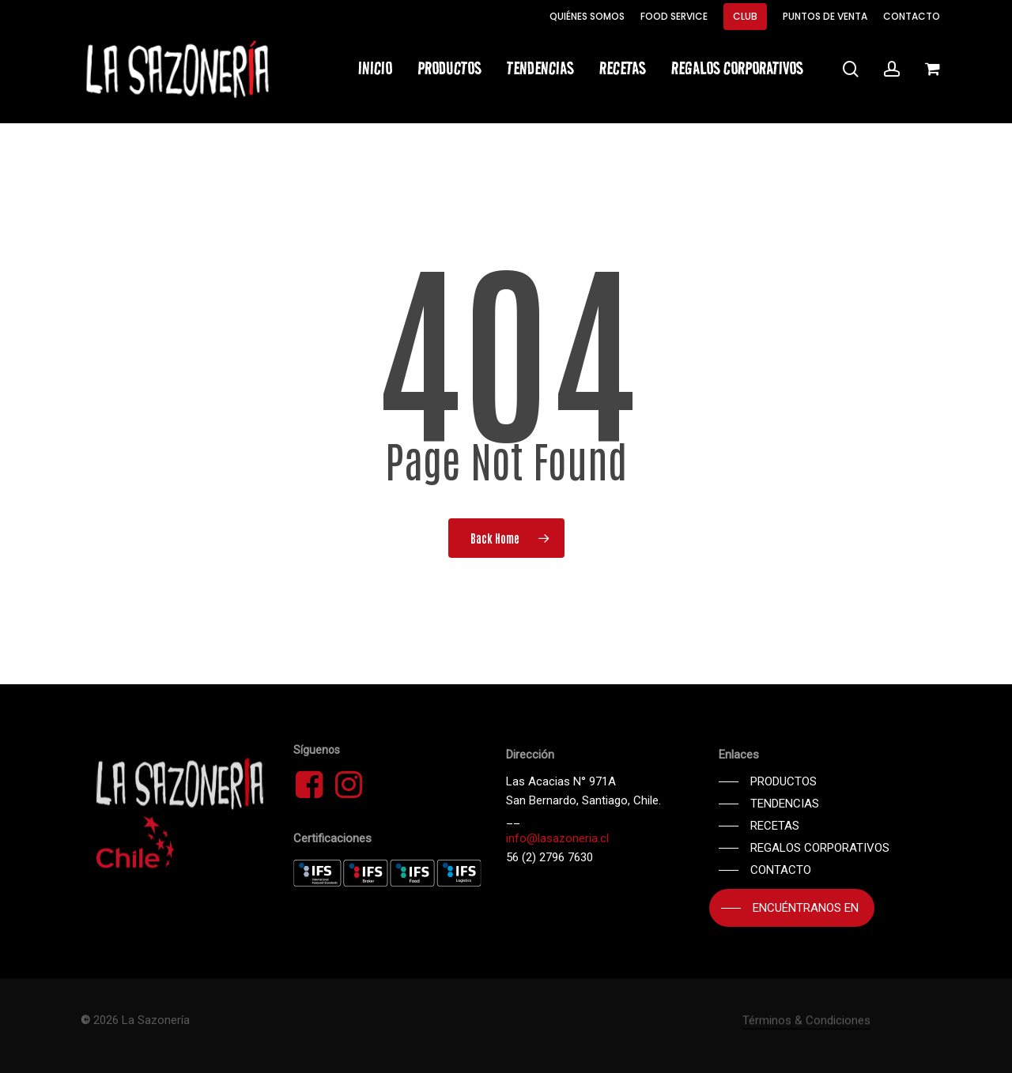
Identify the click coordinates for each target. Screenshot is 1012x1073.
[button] (768, 781)
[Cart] (932, 68)
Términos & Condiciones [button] (806, 1050)
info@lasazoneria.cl (557, 838)
